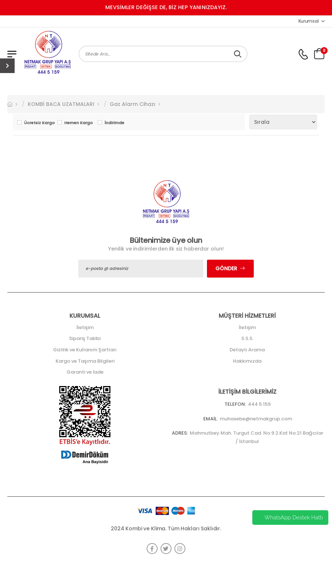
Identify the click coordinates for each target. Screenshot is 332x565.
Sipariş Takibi (85, 338)
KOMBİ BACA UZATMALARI (61, 104)
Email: (210, 418)
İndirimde (114, 123)
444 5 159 (259, 404)
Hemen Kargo (78, 123)
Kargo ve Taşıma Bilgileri (85, 361)
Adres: (180, 433)
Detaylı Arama (247, 349)
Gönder (226, 268)
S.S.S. (247, 338)
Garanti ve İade (85, 372)
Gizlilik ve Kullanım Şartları (85, 349)
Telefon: (235, 404)
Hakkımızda (247, 361)
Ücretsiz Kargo (39, 123)
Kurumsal (308, 21)
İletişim (85, 327)
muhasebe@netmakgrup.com (256, 418)
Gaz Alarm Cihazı (132, 104)
